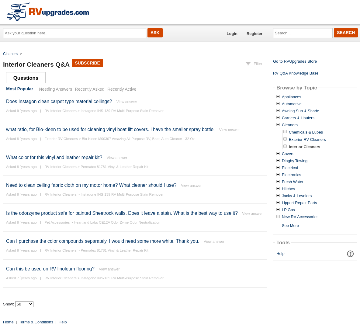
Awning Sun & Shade (300, 111)
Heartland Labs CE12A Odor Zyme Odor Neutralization (117, 222)
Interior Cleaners (304, 147)
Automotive (292, 104)
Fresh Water (292, 182)
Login (232, 33)
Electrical (290, 168)
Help (280, 253)
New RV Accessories (300, 217)
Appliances (291, 97)
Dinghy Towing (294, 161)
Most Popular (19, 89)
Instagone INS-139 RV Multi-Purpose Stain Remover (122, 111)
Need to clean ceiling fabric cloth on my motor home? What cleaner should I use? (91, 185)
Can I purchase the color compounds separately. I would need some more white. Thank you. (102, 241)
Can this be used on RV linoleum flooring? (50, 268)
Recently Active (122, 89)
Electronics (291, 175)
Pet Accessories (57, 222)
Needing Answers (55, 89)
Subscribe (87, 63)
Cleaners (10, 54)
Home (8, 322)
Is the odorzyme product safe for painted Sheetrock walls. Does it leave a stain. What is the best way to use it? (122, 213)
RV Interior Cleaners (60, 111)
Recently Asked (89, 89)
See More (290, 225)
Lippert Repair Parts (299, 203)
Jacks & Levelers (297, 196)
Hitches (288, 189)
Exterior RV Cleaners (61, 139)
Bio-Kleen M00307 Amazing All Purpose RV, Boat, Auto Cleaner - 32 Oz (138, 139)
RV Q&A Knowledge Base (295, 73)
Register (254, 33)
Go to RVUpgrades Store (295, 61)
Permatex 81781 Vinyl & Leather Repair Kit (114, 167)
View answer (126, 102)
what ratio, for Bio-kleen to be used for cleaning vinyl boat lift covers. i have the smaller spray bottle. (110, 129)
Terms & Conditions (36, 322)
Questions (26, 78)
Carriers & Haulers (298, 118)
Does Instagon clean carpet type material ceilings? (59, 101)
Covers (288, 154)
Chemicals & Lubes (306, 132)
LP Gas (288, 210)
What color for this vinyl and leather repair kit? (54, 157)
